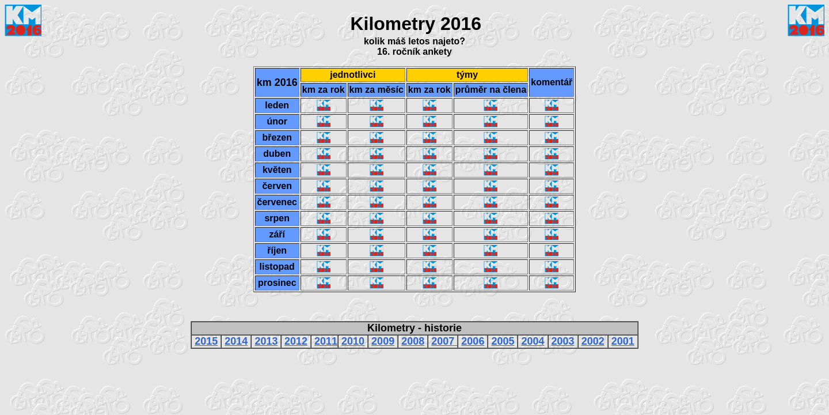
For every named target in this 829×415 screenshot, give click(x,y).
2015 (206, 341)
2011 (325, 341)
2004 (533, 341)
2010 (352, 341)
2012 (295, 341)
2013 (265, 341)
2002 (592, 341)
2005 (502, 341)
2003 (563, 341)
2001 (622, 341)
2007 (442, 341)
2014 (236, 341)
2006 (472, 341)
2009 (382, 341)
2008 (412, 341)
